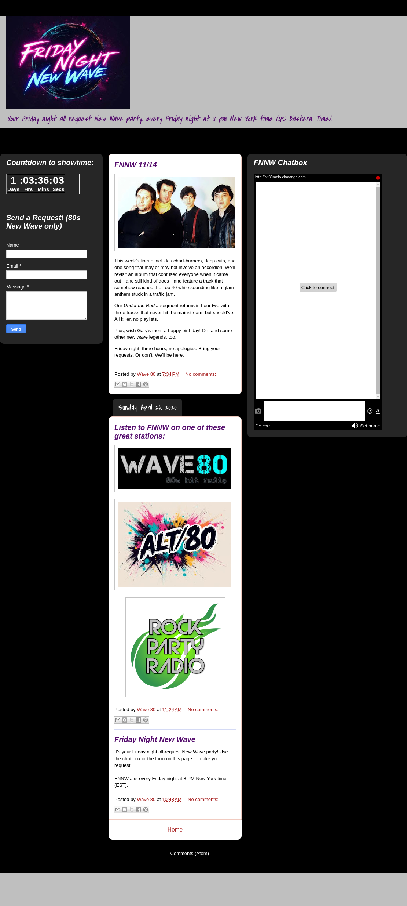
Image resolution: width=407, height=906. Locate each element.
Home (175, 829)
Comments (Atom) (189, 853)
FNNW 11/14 (135, 165)
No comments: (201, 374)
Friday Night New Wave (154, 739)
